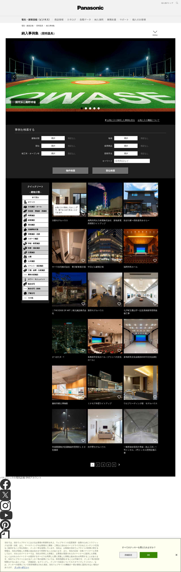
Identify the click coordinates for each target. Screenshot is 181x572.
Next (167, 76)
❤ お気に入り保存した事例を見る (120, 120)
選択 (53, 138)
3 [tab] (90, 108)
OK (148, 563)
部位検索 (110, 170)
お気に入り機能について (149, 120)
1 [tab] (82, 108)
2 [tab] (86, 108)
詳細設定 (128, 563)
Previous (14, 76)
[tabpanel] (90, 76)
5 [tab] (99, 108)
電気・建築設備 (27, 25)
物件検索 (70, 170)
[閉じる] (176, 563)
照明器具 (39, 25)
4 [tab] (94, 108)
